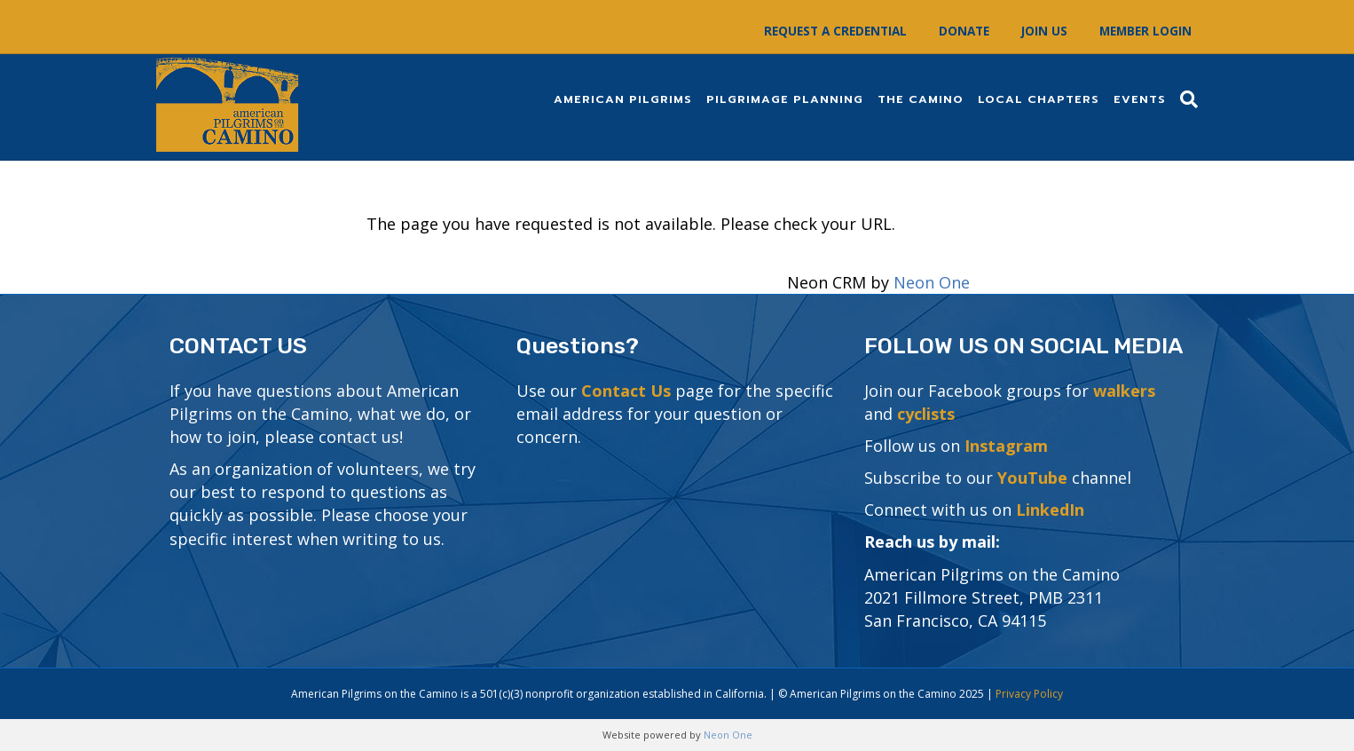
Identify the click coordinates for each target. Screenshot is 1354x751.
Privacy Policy (1029, 693)
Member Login (1145, 31)
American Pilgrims (623, 99)
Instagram (1006, 445)
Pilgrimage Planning (784, 99)
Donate (964, 31)
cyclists (926, 413)
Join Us (1044, 31)
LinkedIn (1050, 509)
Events (1140, 99)
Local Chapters (1038, 99)
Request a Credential (835, 31)
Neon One (931, 282)
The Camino (921, 99)
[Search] (1185, 99)
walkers (1124, 390)
